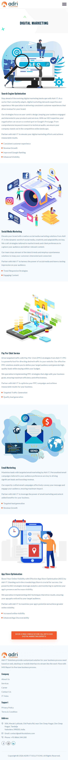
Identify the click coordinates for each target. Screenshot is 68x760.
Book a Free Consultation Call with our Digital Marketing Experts (34, 635)
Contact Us (6, 692)
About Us (5, 679)
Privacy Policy (7, 707)
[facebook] (3, 743)
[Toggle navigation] (64, 4)
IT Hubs (5, 696)
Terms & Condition (9, 712)
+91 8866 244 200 (19, 737)
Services (5, 683)
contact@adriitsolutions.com (22, 733)
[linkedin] (13, 743)
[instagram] (8, 743)
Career (4, 687)
